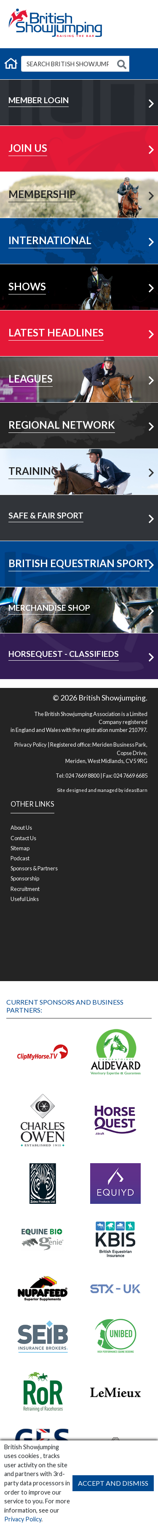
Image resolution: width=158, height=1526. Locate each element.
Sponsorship (25, 878)
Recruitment (25, 888)
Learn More (79, 133)
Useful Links (25, 899)
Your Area (79, 410)
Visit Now (79, 548)
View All (79, 364)
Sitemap (20, 848)
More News (79, 318)
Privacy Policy (22, 1519)
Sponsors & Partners (34, 868)
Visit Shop (79, 595)
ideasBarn (135, 790)
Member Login (79, 87)
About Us (21, 827)
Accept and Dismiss (113, 1483)
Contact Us (23, 838)
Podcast (20, 858)
